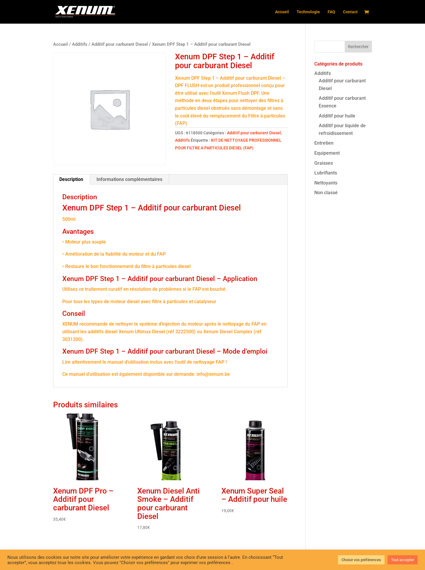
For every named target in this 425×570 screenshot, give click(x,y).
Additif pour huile (337, 116)
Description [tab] (71, 179)
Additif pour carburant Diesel (119, 44)
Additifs (79, 44)
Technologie (308, 12)
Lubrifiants (325, 173)
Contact (350, 12)
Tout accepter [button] (402, 560)
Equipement (327, 153)
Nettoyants (325, 183)
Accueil (282, 12)
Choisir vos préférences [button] (361, 560)
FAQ (331, 12)
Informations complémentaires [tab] (129, 179)
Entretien (324, 143)
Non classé (326, 192)
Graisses (323, 163)
